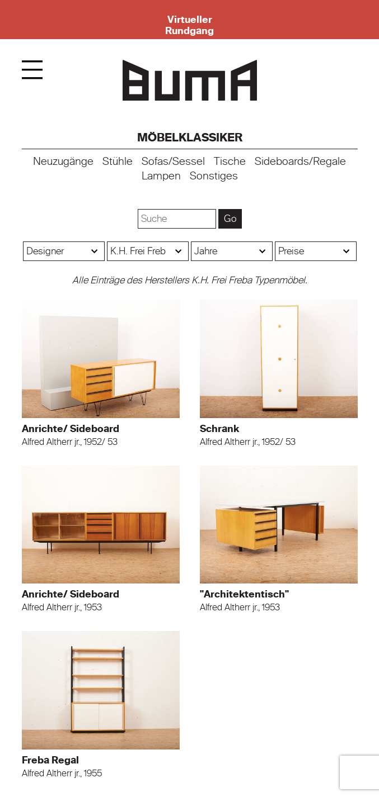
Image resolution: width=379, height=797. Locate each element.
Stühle (117, 161)
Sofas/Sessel (173, 161)
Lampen (161, 176)
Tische (230, 161)
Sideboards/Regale (300, 161)
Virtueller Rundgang (189, 25)
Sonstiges (214, 176)
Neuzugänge (63, 161)
